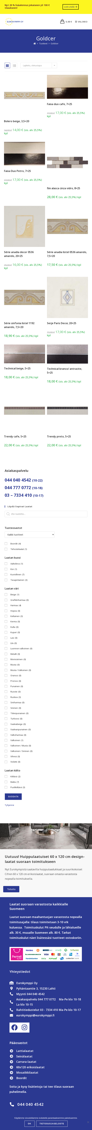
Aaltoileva (16, 564)
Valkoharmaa (18, 735)
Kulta (14, 627)
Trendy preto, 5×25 (59, 436)
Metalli (15, 654)
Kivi (13, 569)
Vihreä (15, 756)
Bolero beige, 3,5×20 (16, 121)
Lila (13, 643)
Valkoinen (16, 740)
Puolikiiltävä (17, 787)
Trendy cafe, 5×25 (15, 436)
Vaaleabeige (18, 724)
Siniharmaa (17, 702)
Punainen (16, 686)
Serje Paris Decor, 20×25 (61, 323)
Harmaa (15, 605)
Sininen (15, 708)
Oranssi (15, 675)
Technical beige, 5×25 (17, 368)
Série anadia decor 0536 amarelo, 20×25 (19, 254)
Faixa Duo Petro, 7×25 (17, 171)
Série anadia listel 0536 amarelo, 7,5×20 (67, 254)
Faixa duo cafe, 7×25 (59, 104)
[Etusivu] (34, 43)
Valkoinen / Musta (20, 746)
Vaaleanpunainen (20, 729)
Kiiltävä (15, 776)
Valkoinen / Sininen (21, 751)
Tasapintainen (19, 580)
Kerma (15, 621)
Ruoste (15, 692)
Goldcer (54, 43)
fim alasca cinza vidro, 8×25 (63, 188)
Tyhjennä (9, 805)
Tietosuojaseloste (52, 1124)
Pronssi (15, 681)
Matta (14, 782)
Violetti (15, 762)
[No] (88, 1122)
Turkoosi (16, 719)
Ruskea (15, 697)
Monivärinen (18, 659)
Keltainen (16, 616)
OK (29, 1124)
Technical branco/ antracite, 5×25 (64, 370)
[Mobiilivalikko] (80, 21)
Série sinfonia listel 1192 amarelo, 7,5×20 (19, 325)
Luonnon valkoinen (21, 648)
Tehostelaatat (18, 549)
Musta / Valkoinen (20, 670)
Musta (15, 665)
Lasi (13, 638)
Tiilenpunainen (19, 713)
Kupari (15, 632)
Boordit (15, 544)
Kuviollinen (17, 574)
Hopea (15, 611)
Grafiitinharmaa (19, 600)
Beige (14, 594)
